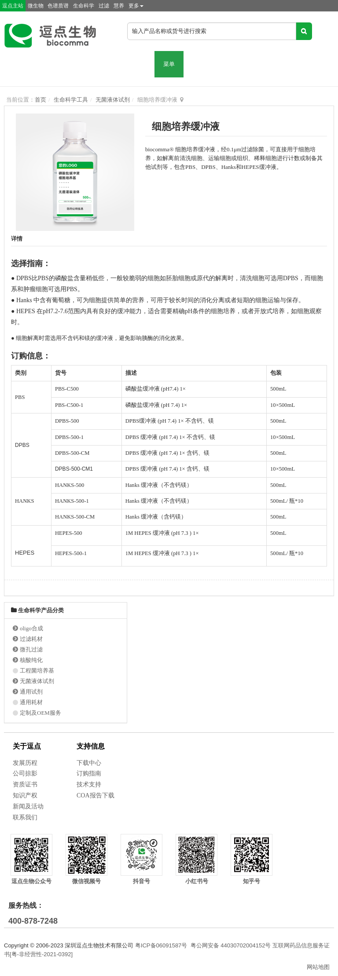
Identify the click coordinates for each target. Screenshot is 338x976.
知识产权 (25, 795)
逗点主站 (12, 6)
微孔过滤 (31, 649)
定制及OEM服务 (40, 712)
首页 (40, 99)
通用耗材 (31, 702)
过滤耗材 (31, 639)
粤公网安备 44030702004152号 (231, 945)
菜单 (169, 64)
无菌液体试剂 (113, 99)
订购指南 (89, 773)
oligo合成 (31, 628)
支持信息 (91, 746)
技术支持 (89, 784)
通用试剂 (31, 691)
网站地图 (318, 967)
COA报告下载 (95, 795)
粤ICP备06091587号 (161, 945)
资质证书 (25, 784)
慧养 (119, 6)
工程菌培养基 (37, 670)
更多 (136, 6)
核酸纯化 (31, 660)
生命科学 (83, 6)
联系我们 (25, 817)
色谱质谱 (58, 6)
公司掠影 (25, 773)
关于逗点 (27, 746)
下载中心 (89, 763)
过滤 (104, 6)
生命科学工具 (71, 99)
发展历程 (25, 763)
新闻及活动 (28, 806)
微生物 (36, 6)
